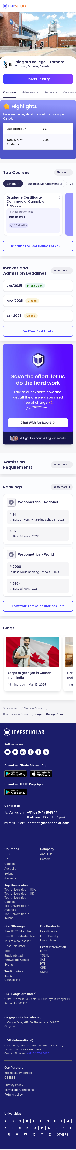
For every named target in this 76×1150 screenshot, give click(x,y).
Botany (13, 184)
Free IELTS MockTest (18, 931)
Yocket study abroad (18, 1072)
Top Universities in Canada (16, 899)
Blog (7, 950)
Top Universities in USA (20, 889)
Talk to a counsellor (17, 941)
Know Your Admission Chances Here (38, 606)
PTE (42, 963)
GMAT (44, 971)
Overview (9, 92)
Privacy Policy (13, 1085)
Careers (45, 859)
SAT (43, 959)
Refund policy (13, 1094)
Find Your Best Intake (38, 331)
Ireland (9, 873)
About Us (46, 854)
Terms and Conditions (19, 1089)
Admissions (30, 92)
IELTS (8, 975)
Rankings (50, 92)
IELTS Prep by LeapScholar (49, 938)
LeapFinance (48, 931)
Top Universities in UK (19, 893)
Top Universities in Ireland (16, 916)
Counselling (12, 979)
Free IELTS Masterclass (19, 936)
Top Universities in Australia (16, 907)
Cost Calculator (14, 946)
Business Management (44, 184)
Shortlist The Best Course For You (38, 246)
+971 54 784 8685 (38, 1053)
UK (6, 859)
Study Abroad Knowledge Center (16, 957)
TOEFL (44, 955)
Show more (62, 270)
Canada (9, 863)
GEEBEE (9, 1077)
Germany (10, 878)
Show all (64, 172)
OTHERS (62, 1134)
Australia (10, 868)
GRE (43, 967)
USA (7, 854)
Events (8, 964)
